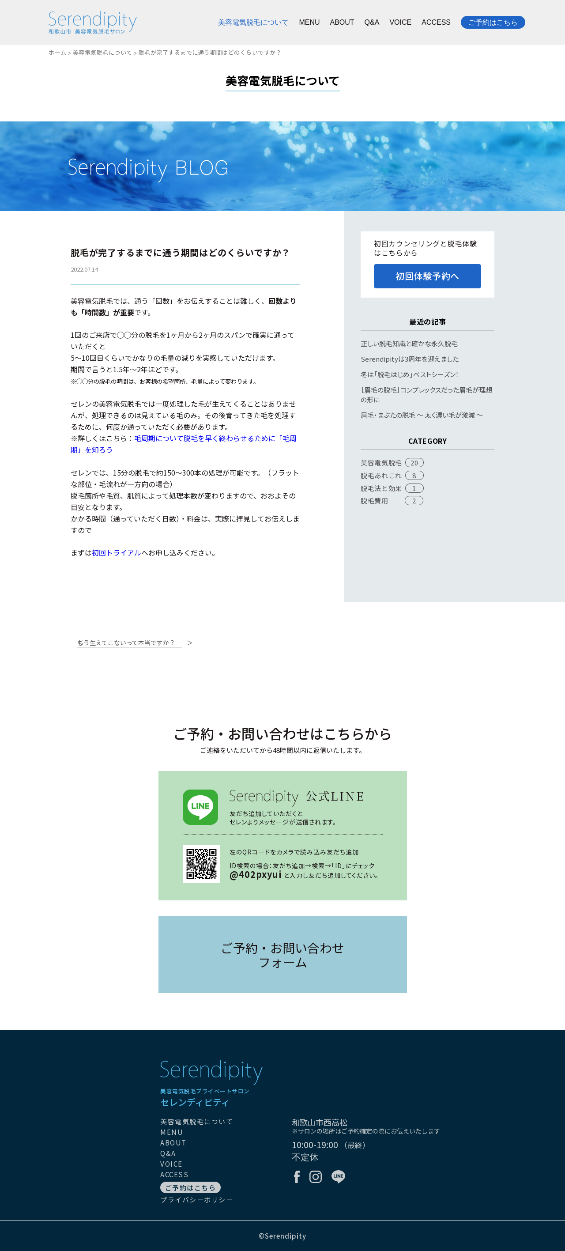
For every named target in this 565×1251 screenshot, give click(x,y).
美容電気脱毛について (253, 22)
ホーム (58, 52)
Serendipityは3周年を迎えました (410, 358)
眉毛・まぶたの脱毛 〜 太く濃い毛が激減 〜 (422, 415)
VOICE (400, 22)
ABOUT (342, 22)
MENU (309, 22)
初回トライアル (116, 552)
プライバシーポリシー (196, 1199)
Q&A (372, 22)
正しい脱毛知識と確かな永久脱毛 (409, 343)
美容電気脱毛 (381, 462)
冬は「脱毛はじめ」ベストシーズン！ (410, 374)
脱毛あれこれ (381, 475)
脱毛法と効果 (381, 488)
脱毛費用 (374, 500)
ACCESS (436, 22)
